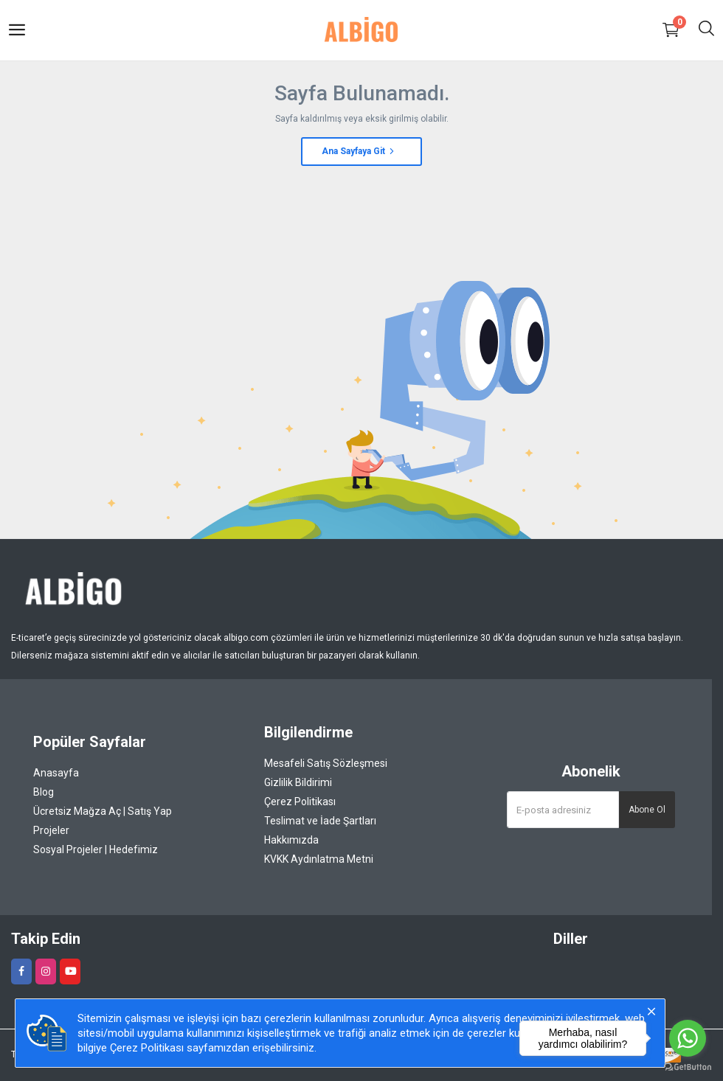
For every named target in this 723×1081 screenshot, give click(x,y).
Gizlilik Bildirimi (298, 782)
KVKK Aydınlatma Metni (318, 859)
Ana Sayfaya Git (359, 151)
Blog (43, 792)
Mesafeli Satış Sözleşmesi (325, 763)
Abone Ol (647, 809)
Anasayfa (56, 773)
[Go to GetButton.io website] (687, 1066)
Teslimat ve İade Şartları (320, 821)
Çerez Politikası (300, 801)
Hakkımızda (291, 840)
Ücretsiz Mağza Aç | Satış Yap (102, 811)
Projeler (51, 830)
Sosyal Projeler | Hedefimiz (95, 849)
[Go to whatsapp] (687, 1038)
